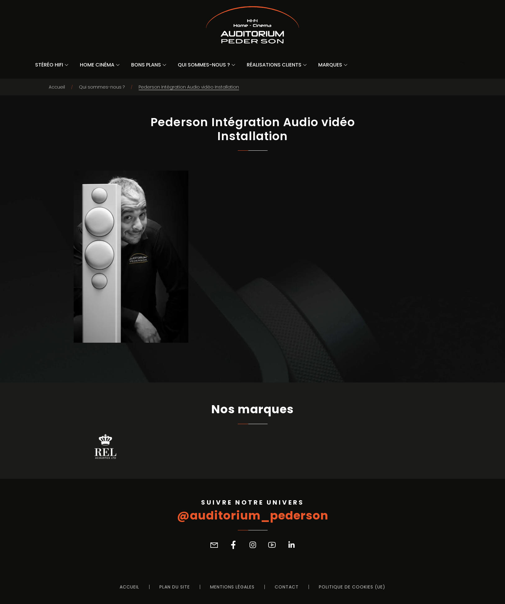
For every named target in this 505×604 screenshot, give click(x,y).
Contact (287, 587)
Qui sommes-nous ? (204, 64)
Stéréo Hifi (49, 64)
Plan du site (174, 587)
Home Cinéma (97, 64)
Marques (330, 64)
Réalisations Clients (274, 64)
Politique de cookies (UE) (352, 587)
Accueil (57, 87)
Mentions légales (232, 587)
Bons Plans (146, 64)
